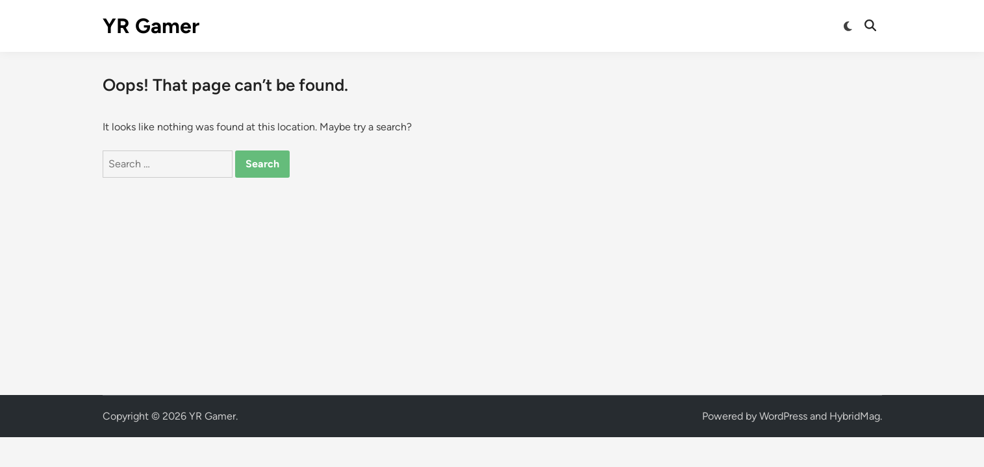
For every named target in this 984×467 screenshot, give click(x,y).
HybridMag (854, 416)
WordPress (783, 416)
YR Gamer (151, 26)
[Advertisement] (492, 275)
